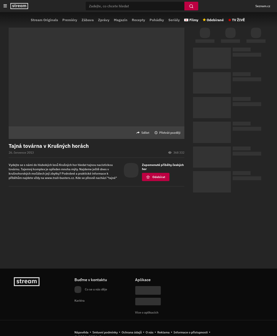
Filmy (193, 20)
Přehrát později (169, 133)
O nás (149, 332)
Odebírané (215, 20)
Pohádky (157, 20)
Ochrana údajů (132, 332)
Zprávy (104, 20)
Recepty (138, 20)
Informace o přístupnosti (191, 332)
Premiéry (69, 20)
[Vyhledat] (191, 6)
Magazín (120, 20)
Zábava (88, 20)
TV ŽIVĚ (238, 20)
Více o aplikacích (146, 312)
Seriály (174, 20)
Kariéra (79, 301)
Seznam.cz (262, 6)
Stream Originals (44, 20)
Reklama (163, 332)
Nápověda (81, 332)
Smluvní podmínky (105, 332)
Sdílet (145, 133)
